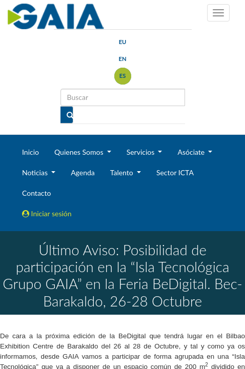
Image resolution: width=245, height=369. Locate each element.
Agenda (83, 172)
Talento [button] (122, 172)
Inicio (30, 152)
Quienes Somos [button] (79, 152)
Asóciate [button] (191, 152)
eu (123, 41)
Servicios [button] (141, 152)
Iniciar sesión (47, 213)
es (122, 75)
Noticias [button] (36, 172)
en (122, 58)
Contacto (36, 193)
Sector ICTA (175, 172)
